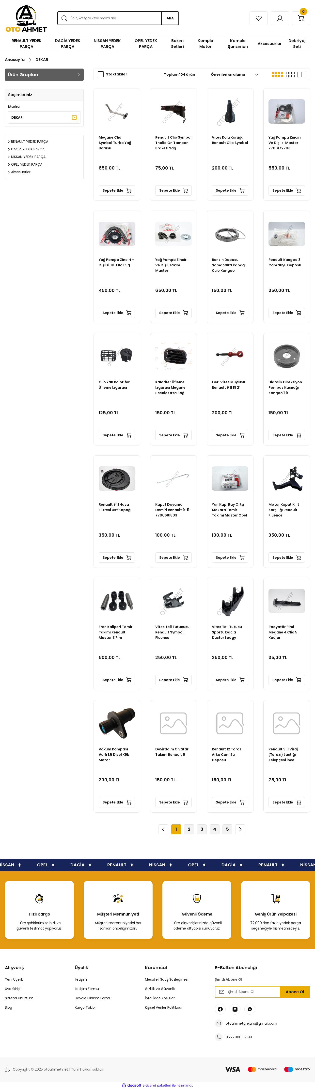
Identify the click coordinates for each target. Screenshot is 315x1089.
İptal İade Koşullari (160, 998)
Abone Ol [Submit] (295, 992)
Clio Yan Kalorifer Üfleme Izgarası (114, 385)
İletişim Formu (87, 988)
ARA (170, 18)
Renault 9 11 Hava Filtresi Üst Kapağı (115, 507)
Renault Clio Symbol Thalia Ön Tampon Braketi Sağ (173, 143)
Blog (8, 1007)
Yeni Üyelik (14, 979)
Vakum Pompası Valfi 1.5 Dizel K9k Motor (114, 754)
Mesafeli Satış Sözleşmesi (166, 979)
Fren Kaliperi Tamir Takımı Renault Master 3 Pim (115, 632)
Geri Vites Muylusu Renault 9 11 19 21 (228, 385)
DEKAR (41, 59)
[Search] (118, 18)
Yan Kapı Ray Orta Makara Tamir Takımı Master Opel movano (229, 510)
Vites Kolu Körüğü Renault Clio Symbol (230, 140)
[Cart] (301, 18)
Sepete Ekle (117, 190)
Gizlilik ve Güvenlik (160, 988)
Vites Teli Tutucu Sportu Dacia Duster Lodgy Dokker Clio (227, 632)
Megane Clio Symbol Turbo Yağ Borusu (115, 143)
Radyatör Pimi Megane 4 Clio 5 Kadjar (282, 632)
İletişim (81, 979)
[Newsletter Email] (262, 992)
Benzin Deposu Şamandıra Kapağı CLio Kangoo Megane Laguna (229, 265)
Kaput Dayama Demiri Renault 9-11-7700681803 (173, 510)
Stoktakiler (116, 74)
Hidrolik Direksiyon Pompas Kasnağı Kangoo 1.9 (285, 387)
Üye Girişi (12, 988)
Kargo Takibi (85, 1007)
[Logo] (26, 18)
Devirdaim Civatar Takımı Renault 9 (172, 752)
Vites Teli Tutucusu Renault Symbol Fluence (172, 632)
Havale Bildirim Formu (93, 998)
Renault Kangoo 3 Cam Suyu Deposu (284, 262)
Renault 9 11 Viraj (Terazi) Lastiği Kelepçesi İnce (283, 754)
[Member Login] (280, 18)
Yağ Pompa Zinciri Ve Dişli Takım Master (171, 265)
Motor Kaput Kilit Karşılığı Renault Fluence (283, 510)
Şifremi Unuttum (19, 998)
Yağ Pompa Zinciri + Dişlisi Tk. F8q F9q (116, 262)
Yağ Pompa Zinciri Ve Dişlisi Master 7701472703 (284, 143)
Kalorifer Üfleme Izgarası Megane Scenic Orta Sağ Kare (170, 388)
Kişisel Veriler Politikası (163, 1007)
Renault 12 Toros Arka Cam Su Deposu (226, 754)
